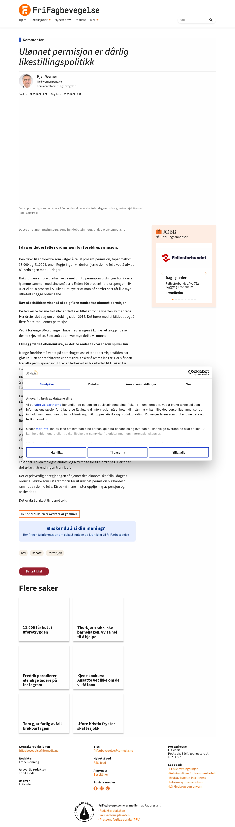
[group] (184, 273)
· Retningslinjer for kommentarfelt (192, 773)
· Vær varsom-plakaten (114, 815)
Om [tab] (185, 384)
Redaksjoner (40, 20)
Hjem (22, 20)
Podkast (80, 20)
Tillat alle (176, 452)
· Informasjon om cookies (185, 782)
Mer (94, 20)
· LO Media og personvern (185, 786)
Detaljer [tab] (95, 384)
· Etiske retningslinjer (183, 769)
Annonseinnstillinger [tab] (140, 384)
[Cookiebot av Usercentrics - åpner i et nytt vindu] (187, 372)
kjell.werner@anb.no (49, 82)
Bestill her (101, 774)
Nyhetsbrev (63, 20)
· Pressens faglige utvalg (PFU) (119, 819)
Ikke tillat (58, 452)
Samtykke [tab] (49, 384)
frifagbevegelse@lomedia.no (39, 750)
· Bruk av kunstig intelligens (187, 778)
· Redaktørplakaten (111, 811)
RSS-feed (100, 763)
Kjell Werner (47, 76)
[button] (205, 273)
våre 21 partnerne (51, 404)
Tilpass (117, 452)
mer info (46, 428)
